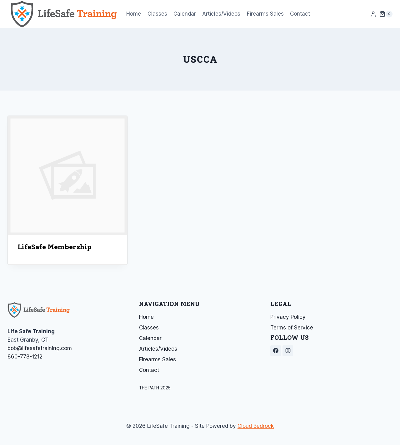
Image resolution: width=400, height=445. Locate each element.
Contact (300, 14)
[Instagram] (287, 350)
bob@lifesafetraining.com (40, 348)
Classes (157, 14)
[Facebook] (275, 350)
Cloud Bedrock (256, 426)
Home (133, 14)
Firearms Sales (265, 14)
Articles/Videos (221, 14)
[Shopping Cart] (385, 14)
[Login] (373, 14)
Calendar (184, 14)
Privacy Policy (288, 317)
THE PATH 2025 (155, 387)
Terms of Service (291, 327)
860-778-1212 (25, 357)
